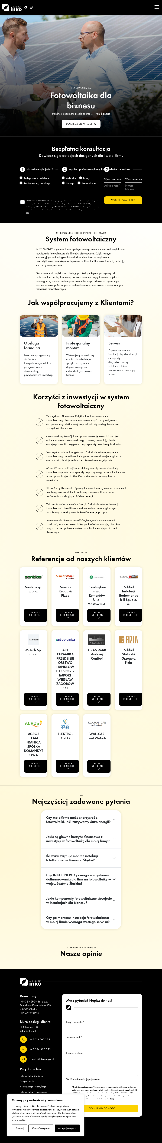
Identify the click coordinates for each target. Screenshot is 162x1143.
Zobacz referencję (35, 615)
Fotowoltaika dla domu (31, 1075)
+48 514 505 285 (35, 1039)
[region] (45, 1115)
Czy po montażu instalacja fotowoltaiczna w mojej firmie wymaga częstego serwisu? (78, 919)
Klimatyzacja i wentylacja (33, 1086)
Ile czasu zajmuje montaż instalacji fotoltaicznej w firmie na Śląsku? (72, 858)
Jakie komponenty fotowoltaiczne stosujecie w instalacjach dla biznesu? (79, 900)
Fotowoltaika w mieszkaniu (33, 1091)
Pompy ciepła (27, 1081)
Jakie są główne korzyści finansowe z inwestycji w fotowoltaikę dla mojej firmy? (78, 839)
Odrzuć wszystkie (41, 1128)
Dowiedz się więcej (81, 124)
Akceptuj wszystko (67, 1128)
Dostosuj (19, 1128)
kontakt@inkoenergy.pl (37, 1059)
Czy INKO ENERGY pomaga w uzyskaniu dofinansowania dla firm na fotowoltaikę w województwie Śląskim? (78, 879)
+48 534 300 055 (35, 1049)
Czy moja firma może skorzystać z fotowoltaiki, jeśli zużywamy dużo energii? (78, 819)
